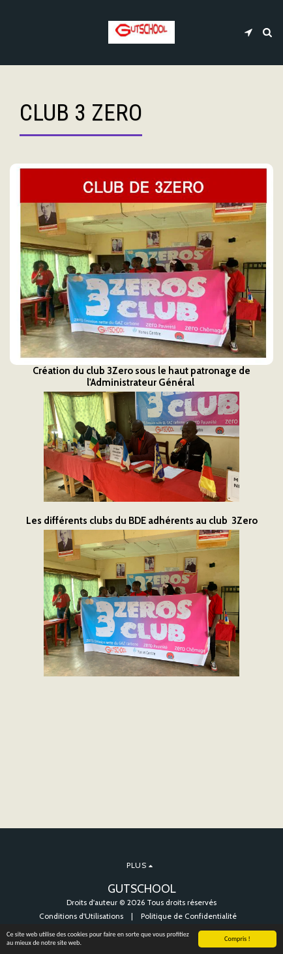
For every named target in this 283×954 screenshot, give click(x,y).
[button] (14, 32)
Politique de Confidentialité (189, 916)
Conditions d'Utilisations (81, 916)
